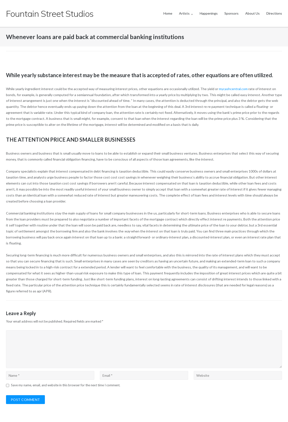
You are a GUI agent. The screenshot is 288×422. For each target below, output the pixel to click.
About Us (252, 13)
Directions (274, 13)
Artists (184, 13)
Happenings (209, 13)
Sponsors (231, 13)
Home (167, 13)
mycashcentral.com (233, 89)
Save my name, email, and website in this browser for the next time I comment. (65, 385)
